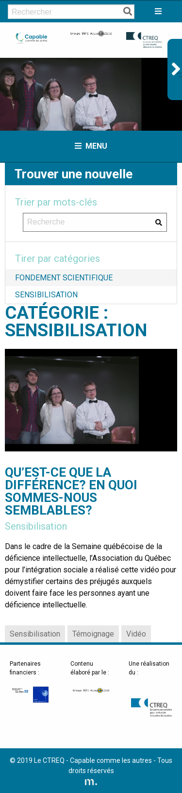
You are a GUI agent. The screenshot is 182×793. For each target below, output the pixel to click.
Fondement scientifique (64, 277)
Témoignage (93, 633)
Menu (91, 146)
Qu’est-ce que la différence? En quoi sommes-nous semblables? (71, 491)
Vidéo (136, 633)
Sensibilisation (46, 294)
